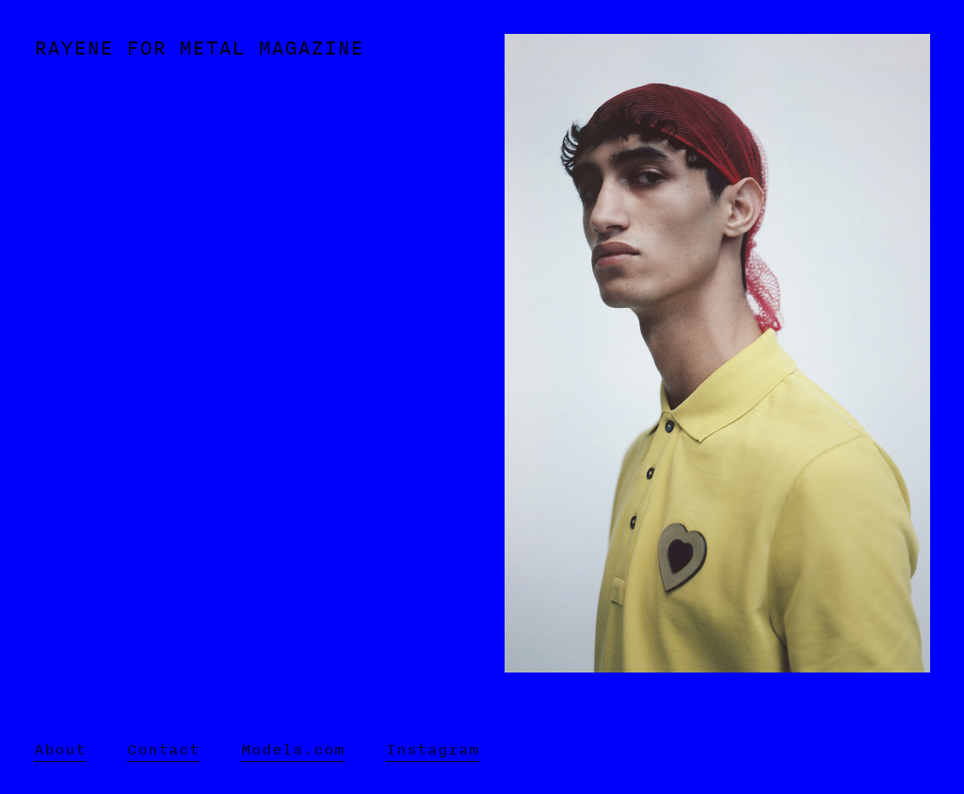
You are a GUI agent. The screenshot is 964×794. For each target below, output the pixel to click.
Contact (163, 749)
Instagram (432, 749)
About (60, 749)
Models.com (293, 749)
